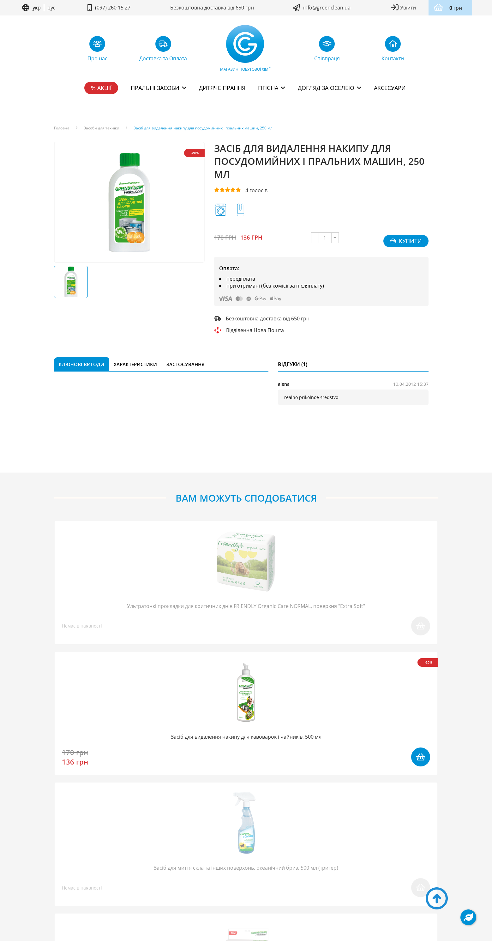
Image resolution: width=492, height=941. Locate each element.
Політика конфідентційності (271, 888)
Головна (61, 128)
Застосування (185, 357)
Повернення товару (218, 862)
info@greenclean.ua (327, 7)
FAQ (142, 862)
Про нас (95, 862)
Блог (121, 862)
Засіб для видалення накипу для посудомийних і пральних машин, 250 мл (203, 128)
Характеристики (135, 357)
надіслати (327, 765)
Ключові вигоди (81, 357)
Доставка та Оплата (279, 862)
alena (284, 377)
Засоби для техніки (101, 128)
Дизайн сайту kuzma (246, 906)
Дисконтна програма (343, 862)
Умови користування (213, 888)
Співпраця (169, 862)
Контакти (393, 862)
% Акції (101, 88)
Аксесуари (390, 88)
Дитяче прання (222, 88)
